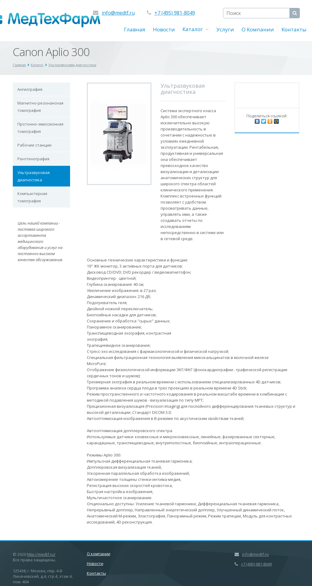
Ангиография (29, 89)
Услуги (225, 29)
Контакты (294, 29)
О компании (98, 553)
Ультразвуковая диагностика (33, 176)
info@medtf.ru (118, 12)
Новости (164, 29)
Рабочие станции (34, 145)
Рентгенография (33, 159)
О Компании (258, 29)
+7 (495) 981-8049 (174, 12)
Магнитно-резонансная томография (40, 106)
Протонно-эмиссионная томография (40, 127)
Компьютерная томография (32, 197)
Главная (134, 29)
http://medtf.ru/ (41, 554)
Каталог (196, 29)
